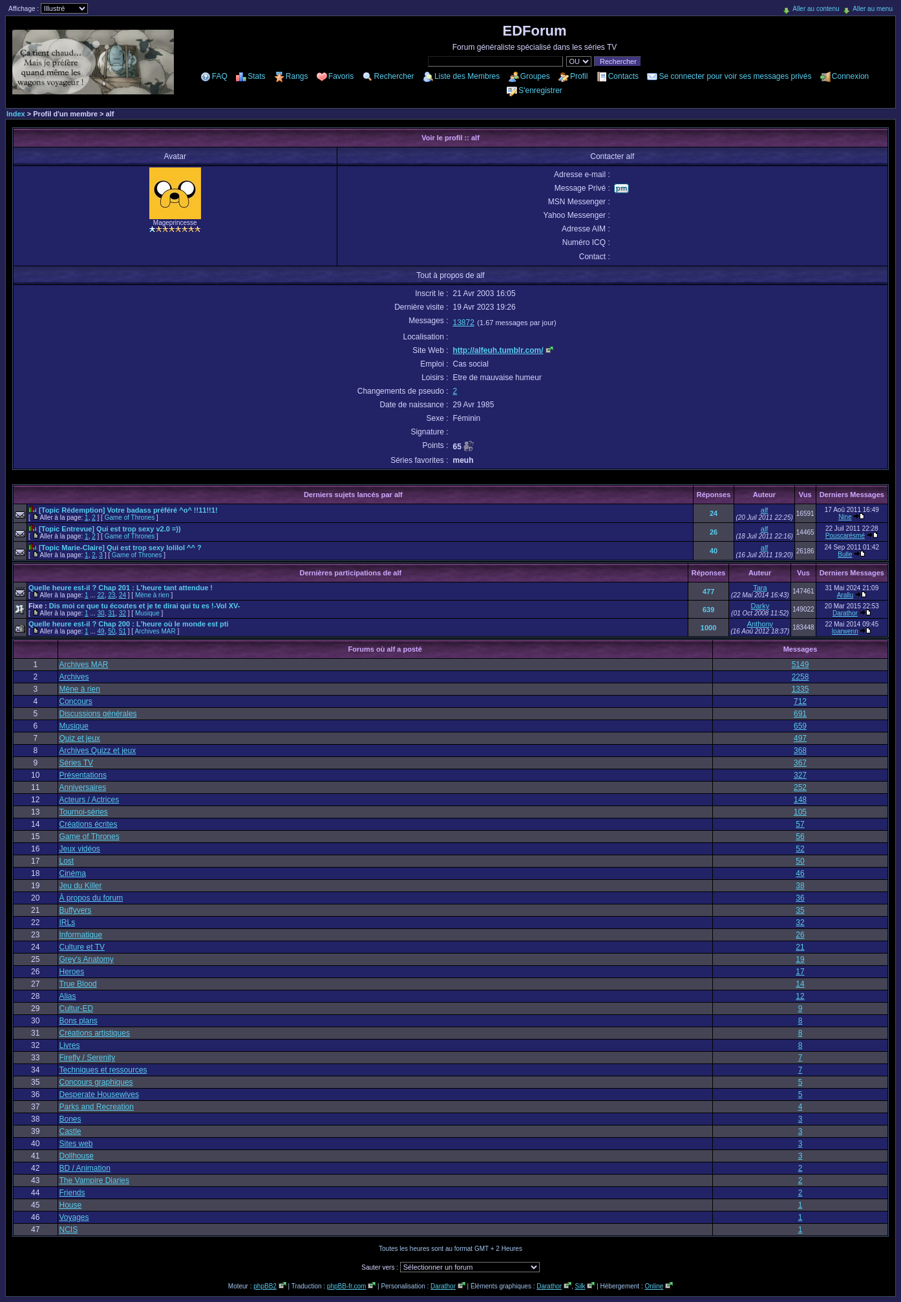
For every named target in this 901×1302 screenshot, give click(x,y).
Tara (760, 588)
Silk (580, 1286)
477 (708, 591)
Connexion (850, 76)
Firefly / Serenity (87, 1057)
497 (800, 738)
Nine (845, 516)
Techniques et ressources (103, 1069)
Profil (579, 76)
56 (800, 836)
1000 (708, 628)
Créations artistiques (94, 1033)
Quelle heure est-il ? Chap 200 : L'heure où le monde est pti (128, 624)
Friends (72, 1192)
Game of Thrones (130, 517)
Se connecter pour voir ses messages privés (735, 76)
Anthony (760, 624)
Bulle (845, 554)
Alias (67, 996)
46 (800, 873)
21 (800, 947)
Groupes (535, 76)
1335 (800, 689)
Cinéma (72, 873)
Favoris (341, 76)
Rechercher (394, 76)
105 (800, 811)
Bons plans (78, 1020)
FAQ (220, 76)
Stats (256, 76)
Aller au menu (873, 8)
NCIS (68, 1229)
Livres (69, 1045)
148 (800, 799)
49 (101, 631)
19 (800, 959)
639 (708, 610)
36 (800, 897)
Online (653, 1286)
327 (800, 775)
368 (800, 750)
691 (800, 713)
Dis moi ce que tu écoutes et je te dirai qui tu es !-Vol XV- (144, 606)
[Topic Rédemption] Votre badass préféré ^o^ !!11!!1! (128, 510)
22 (101, 595)
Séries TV (76, 762)
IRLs (67, 922)
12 (800, 996)
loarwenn (845, 631)
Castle (70, 1131)
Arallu (845, 595)
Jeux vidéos (79, 848)
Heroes (72, 971)
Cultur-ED (76, 1008)
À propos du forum (91, 897)
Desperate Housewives (99, 1094)
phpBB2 (265, 1286)
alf (764, 510)
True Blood (78, 983)
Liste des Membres (467, 76)
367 (800, 762)
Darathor (845, 613)
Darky (759, 606)
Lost (66, 861)
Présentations (83, 775)
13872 (463, 322)
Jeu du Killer (80, 885)
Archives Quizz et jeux (97, 750)
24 (713, 513)
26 (713, 532)
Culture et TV (82, 947)
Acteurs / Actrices (89, 799)
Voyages (74, 1217)
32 (122, 613)
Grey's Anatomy (86, 959)
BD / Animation (85, 1168)
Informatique (81, 934)
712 (800, 701)
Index (15, 114)
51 (122, 631)
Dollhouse (76, 1155)
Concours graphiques (96, 1082)
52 (800, 848)
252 (800, 787)
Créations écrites (88, 824)
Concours (75, 701)
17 (800, 971)
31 (111, 613)
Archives (74, 676)
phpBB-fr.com (346, 1286)
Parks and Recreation (96, 1106)
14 (800, 983)
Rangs (297, 76)
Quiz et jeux (79, 738)
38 (800, 885)
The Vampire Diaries (94, 1180)
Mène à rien (152, 595)
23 (111, 595)
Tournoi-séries (83, 811)
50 (111, 631)
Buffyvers (75, 910)
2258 (800, 676)
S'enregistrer (540, 90)
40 (713, 551)
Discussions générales (98, 713)
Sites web (76, 1143)
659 (800, 726)
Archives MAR (154, 631)
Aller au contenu (815, 8)
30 (101, 613)
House (70, 1205)
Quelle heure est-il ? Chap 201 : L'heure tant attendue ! (120, 588)
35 (800, 910)
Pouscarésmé (845, 535)
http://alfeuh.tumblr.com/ (498, 350)
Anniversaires (83, 787)
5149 (800, 664)
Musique (147, 613)
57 (800, 824)
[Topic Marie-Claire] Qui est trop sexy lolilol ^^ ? (120, 547)
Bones (70, 1119)
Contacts (623, 76)
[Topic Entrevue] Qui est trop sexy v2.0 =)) (110, 529)
